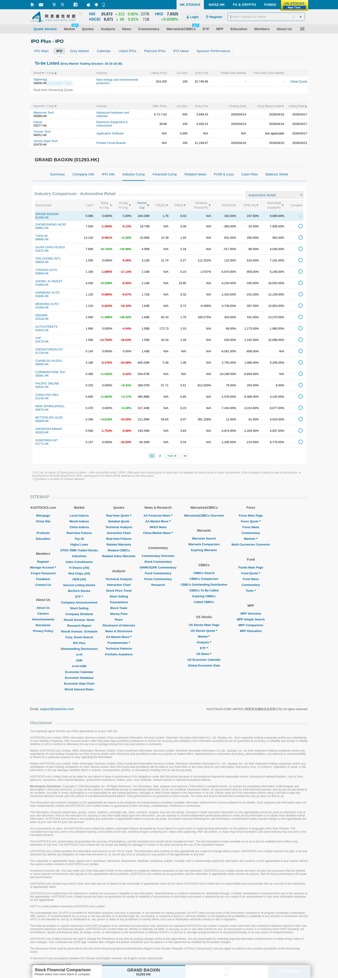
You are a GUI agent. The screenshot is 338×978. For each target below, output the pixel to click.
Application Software (110, 133)
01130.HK (42, 398)
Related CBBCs (119, 550)
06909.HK (42, 421)
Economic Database (79, 678)
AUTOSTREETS (46, 326)
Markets (251, 538)
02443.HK (42, 330)
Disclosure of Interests (119, 625)
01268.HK (42, 307)
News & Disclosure (118, 631)
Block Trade (118, 608)
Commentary (251, 533)
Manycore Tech (44, 112)
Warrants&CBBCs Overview (204, 515)
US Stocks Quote (204, 630)
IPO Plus (79, 643)
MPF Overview (250, 613)
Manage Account (43, 567)
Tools (251, 590)
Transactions (119, 602)
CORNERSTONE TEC (50, 372)
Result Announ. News (79, 620)
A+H (79, 654)
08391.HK (42, 375)
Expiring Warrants (204, 550)
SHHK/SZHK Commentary (158, 567)
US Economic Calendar (204, 659)
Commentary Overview (158, 556)
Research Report (79, 625)
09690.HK (42, 239)
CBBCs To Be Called (203, 590)
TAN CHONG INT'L (48, 258)
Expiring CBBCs (203, 596)
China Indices (79, 527)
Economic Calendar (79, 672)
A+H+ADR (79, 666)
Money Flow (118, 614)
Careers (43, 613)
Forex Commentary (158, 579)
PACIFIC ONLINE (47, 383)
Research (158, 585)
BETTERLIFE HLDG (49, 417)
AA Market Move (119, 637)
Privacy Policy (43, 631)
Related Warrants (119, 544)
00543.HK (42, 387)
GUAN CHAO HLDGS (50, 247)
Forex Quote (251, 521)
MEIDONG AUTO (47, 304)
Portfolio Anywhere (119, 654)
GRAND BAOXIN (47, 214)
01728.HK (42, 353)
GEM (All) (79, 579)
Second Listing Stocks (79, 585)
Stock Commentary (158, 561)
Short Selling (79, 608)
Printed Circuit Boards (111, 143)
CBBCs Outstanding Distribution (204, 584)
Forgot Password (43, 573)
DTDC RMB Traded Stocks (79, 550)
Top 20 (79, 538)
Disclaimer (43, 625)
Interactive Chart (119, 533)
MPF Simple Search (251, 619)
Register (43, 561)
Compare (289, 970)
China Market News (158, 533)
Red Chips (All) (79, 573)
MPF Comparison (250, 625)
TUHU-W (41, 236)
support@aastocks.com (57, 709)
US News (204, 654)
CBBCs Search (204, 573)
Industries (79, 556)
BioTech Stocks (79, 591)
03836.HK (42, 296)
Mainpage (43, 515)
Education (43, 538)
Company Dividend (79, 614)
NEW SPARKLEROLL (50, 406)
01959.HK (42, 284)
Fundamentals (118, 643)
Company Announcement (79, 602)
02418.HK (42, 319)
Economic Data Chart (79, 683)
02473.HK (42, 341)
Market (204, 636)
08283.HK (42, 432)
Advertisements (43, 619)
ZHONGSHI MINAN (48, 429)
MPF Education (251, 631)
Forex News (250, 527)
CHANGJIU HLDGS (48, 360)
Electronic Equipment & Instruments (112, 123)
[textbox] (266, 16)
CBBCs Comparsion (204, 579)
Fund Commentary (158, 573)
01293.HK (42, 217)
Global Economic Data (204, 665)
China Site (43, 521)
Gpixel (38, 122)
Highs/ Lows (79, 544)
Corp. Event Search (79, 637)
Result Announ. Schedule (79, 631)
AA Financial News (158, 515)
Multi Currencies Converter (250, 544)
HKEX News (158, 527)
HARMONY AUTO (47, 292)
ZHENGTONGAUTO (49, 349)
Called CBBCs (204, 602)
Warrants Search (204, 538)
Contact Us (43, 585)
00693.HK (42, 262)
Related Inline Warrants (119, 556)
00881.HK (42, 228)
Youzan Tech (42, 131)
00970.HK (42, 409)
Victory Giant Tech (46, 141)
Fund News (251, 579)
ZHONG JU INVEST (49, 281)
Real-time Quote (119, 515)
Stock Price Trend (119, 590)
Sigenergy (40, 79)
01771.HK (42, 443)
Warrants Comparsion (204, 544)
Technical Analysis (118, 527)
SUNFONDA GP (46, 440)
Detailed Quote (119, 521)
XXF (38, 338)
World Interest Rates (79, 689)
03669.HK (42, 273)
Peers (119, 619)
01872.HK (42, 250)
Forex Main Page (251, 515)
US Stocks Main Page (204, 625)
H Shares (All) (79, 567)
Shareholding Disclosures (79, 649)
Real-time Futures (79, 533)
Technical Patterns (119, 648)
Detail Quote (299, 81)
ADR (79, 660)
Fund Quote (250, 573)
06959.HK (42, 364)
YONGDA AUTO (46, 270)
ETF (79, 596)
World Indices (79, 521)
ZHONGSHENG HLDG (50, 224)
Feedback (43, 579)
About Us (43, 608)
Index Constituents (79, 562)
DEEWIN (41, 315)
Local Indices (79, 515)
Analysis (204, 642)
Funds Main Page (250, 567)
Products (43, 533)
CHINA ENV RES (47, 395)
